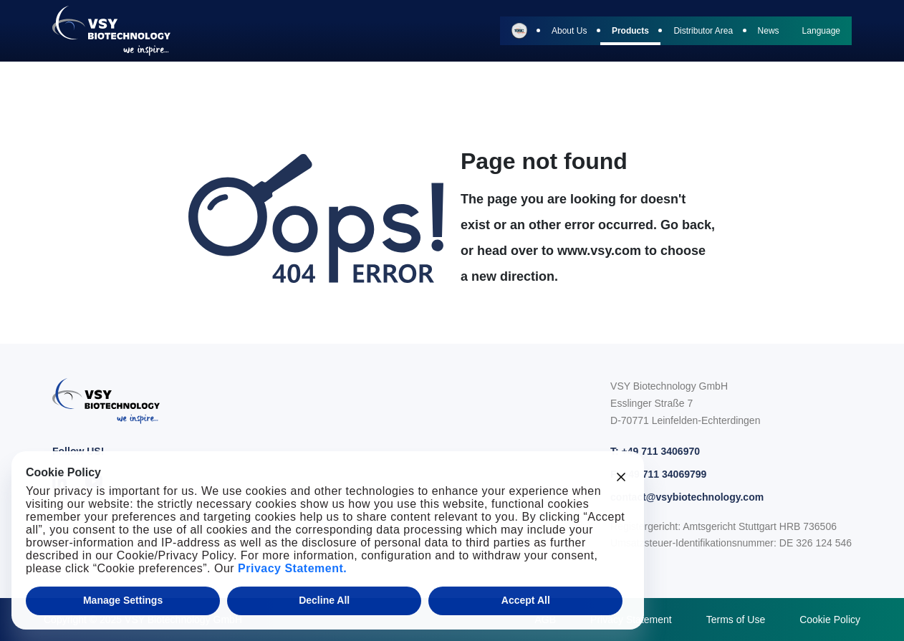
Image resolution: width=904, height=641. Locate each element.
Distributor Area (703, 31)
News (768, 31)
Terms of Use (735, 619)
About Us (569, 31)
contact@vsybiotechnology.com (687, 497)
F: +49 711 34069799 (658, 474)
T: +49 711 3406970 (655, 451)
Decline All (324, 600)
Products (630, 31)
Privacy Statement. (292, 568)
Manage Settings (123, 600)
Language (821, 31)
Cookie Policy (829, 619)
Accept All (525, 600)
